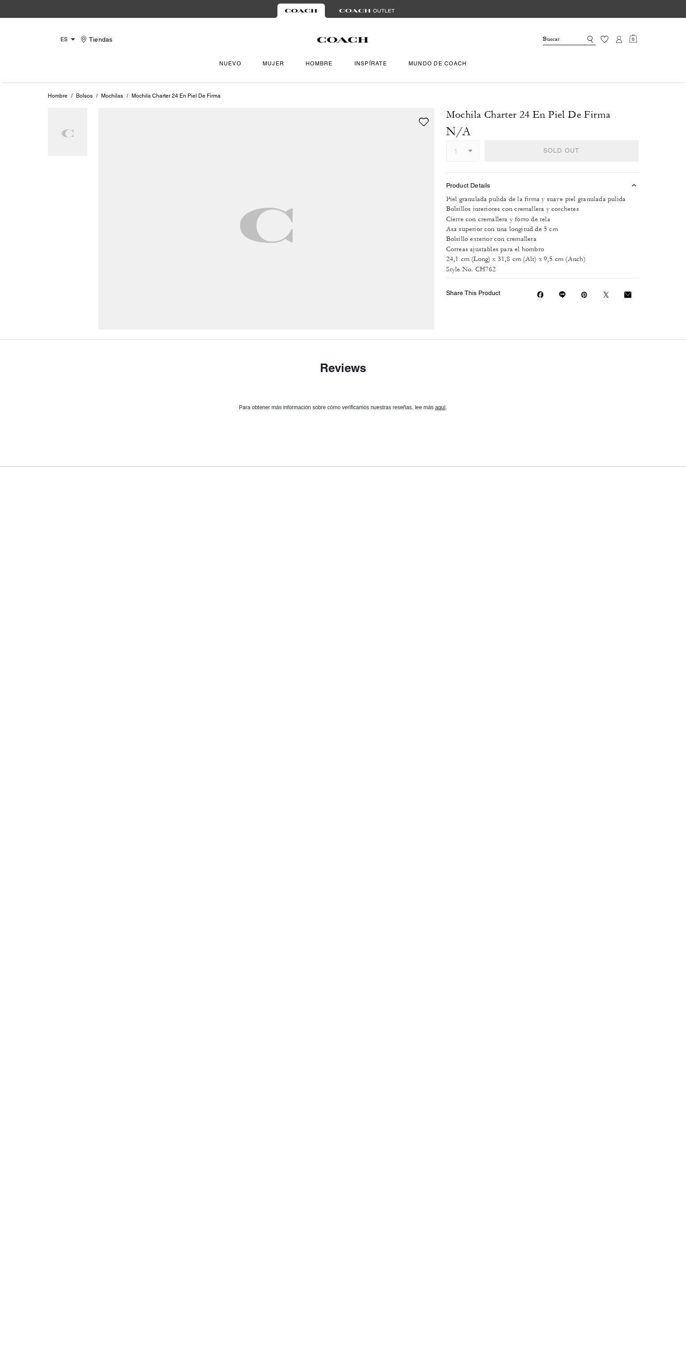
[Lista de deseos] (604, 39)
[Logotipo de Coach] (343, 40)
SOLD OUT (561, 150)
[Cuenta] (619, 39)
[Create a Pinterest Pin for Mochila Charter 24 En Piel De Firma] (584, 294)
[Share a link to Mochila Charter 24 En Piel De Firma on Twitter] (606, 294)
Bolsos (84, 96)
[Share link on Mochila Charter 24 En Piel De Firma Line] (562, 294)
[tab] (301, 11)
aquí (440, 794)
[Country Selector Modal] (63, 39)
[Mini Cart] (633, 39)
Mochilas (112, 96)
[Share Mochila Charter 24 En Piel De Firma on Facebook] (540, 294)
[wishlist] (423, 121)
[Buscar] (555, 39)
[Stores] (95, 39)
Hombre (58, 96)
